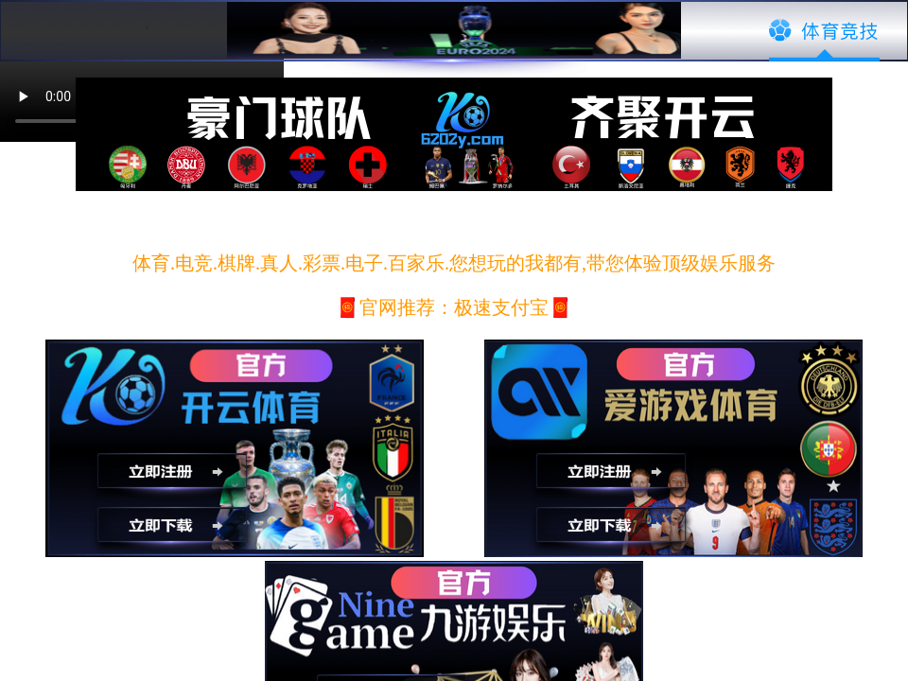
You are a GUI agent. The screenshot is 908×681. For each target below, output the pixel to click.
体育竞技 (824, 31)
